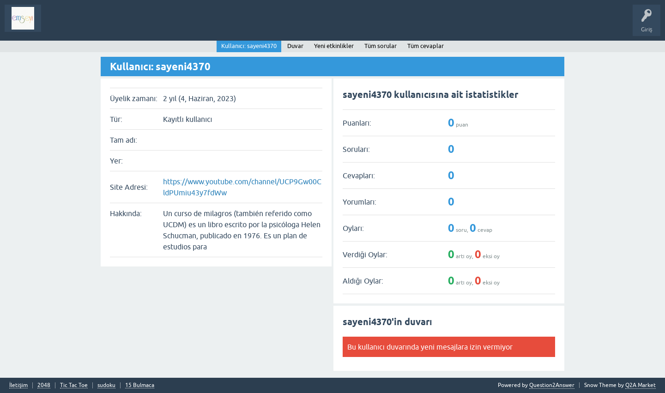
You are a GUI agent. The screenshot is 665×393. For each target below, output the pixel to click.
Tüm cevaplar (425, 45)
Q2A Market (640, 385)
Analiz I (108, 25)
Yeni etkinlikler (334, 45)
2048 (43, 385)
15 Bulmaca (139, 385)
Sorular (57, 25)
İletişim (18, 385)
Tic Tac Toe (74, 385)
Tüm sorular (380, 45)
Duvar (295, 45)
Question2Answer (551, 385)
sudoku (106, 385)
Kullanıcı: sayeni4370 (249, 45)
